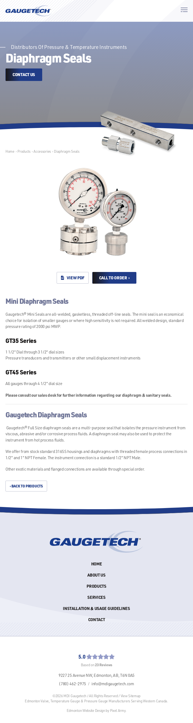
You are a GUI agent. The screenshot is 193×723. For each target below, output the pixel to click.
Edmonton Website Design (86, 710)
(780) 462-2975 (72, 683)
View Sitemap (130, 696)
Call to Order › (114, 277)
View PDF (72, 277)
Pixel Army (117, 710)
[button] (184, 11)
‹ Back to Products (26, 486)
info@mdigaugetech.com (112, 683)
